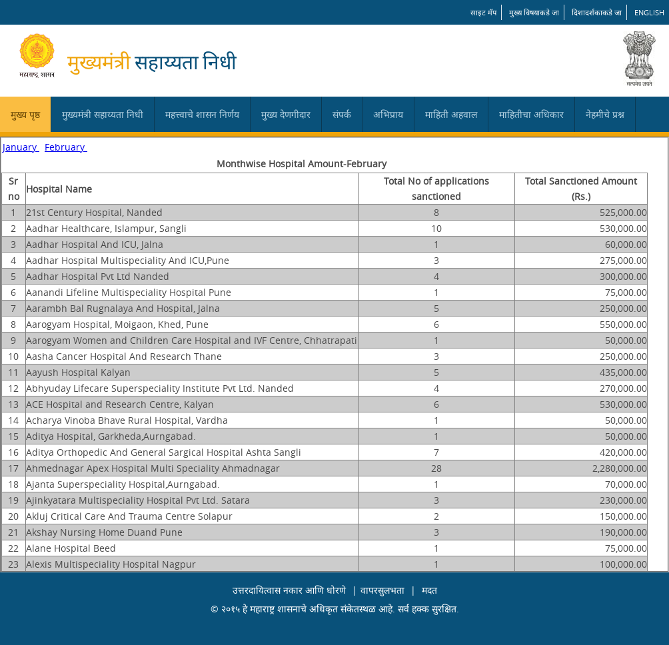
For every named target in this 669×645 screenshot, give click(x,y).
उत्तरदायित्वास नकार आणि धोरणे (289, 590)
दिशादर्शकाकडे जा (597, 12)
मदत (429, 590)
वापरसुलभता (382, 590)
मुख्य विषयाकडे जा (534, 12)
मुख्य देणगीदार (286, 114)
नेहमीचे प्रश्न (605, 114)
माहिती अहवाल (451, 114)
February (66, 147)
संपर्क (342, 114)
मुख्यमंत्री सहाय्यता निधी (102, 114)
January (21, 147)
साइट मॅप (483, 12)
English (649, 12)
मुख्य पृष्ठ (25, 114)
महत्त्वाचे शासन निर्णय (202, 114)
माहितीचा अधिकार (531, 114)
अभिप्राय (388, 114)
